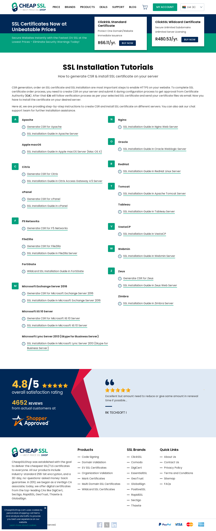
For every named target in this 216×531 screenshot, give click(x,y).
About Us (170, 457)
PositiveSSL (138, 489)
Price (56, 7)
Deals (103, 7)
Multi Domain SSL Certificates (101, 484)
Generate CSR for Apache (44, 127)
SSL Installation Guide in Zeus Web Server (150, 285)
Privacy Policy (173, 468)
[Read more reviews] (30, 425)
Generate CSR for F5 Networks (47, 228)
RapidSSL (137, 495)
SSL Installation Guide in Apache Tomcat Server (154, 193)
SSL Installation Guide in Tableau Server (149, 211)
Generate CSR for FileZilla (44, 246)
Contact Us (171, 462)
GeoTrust (137, 478)
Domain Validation (94, 462)
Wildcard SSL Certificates (98, 489)
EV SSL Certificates (94, 468)
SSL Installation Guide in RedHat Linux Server (152, 171)
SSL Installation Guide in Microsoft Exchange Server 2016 (64, 300)
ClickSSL (136, 457)
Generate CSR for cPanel (43, 199)
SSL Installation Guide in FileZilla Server (52, 253)
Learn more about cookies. (23, 525)
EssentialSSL (139, 473)
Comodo (137, 462)
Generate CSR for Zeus (138, 278)
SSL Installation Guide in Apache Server (52, 134)
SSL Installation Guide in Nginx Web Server (150, 127)
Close (45, 508)
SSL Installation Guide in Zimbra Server (148, 303)
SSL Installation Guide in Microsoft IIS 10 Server (57, 325)
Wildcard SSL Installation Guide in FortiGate (55, 271)
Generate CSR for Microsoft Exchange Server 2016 (60, 293)
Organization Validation (97, 473)
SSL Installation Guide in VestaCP (144, 234)
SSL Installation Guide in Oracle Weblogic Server (154, 149)
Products (87, 7)
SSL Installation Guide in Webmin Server (149, 256)
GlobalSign (138, 484)
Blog (132, 7)
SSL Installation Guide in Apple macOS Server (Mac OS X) (64, 152)
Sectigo (136, 500)
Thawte (136, 505)
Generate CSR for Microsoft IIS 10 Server (53, 318)
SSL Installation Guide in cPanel (47, 206)
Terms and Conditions (178, 473)
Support (118, 7)
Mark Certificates (93, 478)
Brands (70, 7)
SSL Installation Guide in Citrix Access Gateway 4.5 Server (64, 181)
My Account (165, 7)
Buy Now (127, 43)
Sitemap (169, 478)
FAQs (167, 484)
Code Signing (90, 457)
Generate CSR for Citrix (42, 174)
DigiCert (136, 468)
